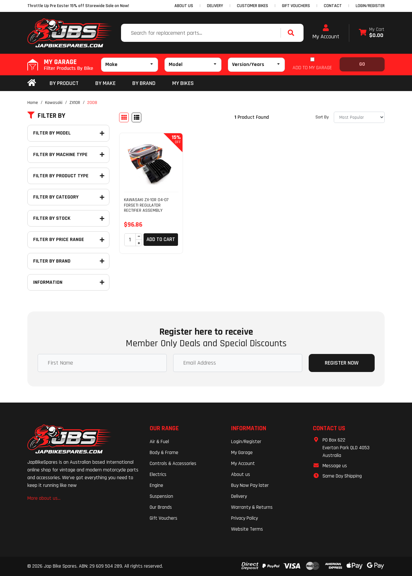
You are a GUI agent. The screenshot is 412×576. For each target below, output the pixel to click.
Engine (156, 485)
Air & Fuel (159, 441)
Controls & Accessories (173, 463)
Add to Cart (160, 239)
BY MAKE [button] (105, 83)
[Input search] (201, 33)
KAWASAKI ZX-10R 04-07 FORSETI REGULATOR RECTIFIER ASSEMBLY (146, 205)
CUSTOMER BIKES (252, 6)
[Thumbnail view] (124, 117)
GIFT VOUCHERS (296, 6)
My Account (325, 32)
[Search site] (293, 33)
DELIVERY (215, 6)
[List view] (136, 117)
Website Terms (247, 529)
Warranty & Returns (252, 507)
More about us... (44, 498)
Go (362, 64)
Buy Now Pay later (250, 485)
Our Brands (161, 507)
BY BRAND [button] (143, 83)
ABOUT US (183, 6)
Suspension (161, 496)
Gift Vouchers (163, 518)
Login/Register (370, 6)
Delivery (239, 496)
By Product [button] (64, 83)
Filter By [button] (46, 116)
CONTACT (333, 6)
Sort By (322, 117)
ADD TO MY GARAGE (312, 67)
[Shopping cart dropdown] (372, 33)
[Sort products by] (359, 117)
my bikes (183, 83)
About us (240, 474)
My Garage (242, 452)
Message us (335, 465)
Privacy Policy (244, 518)
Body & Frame (164, 452)
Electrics (158, 474)
